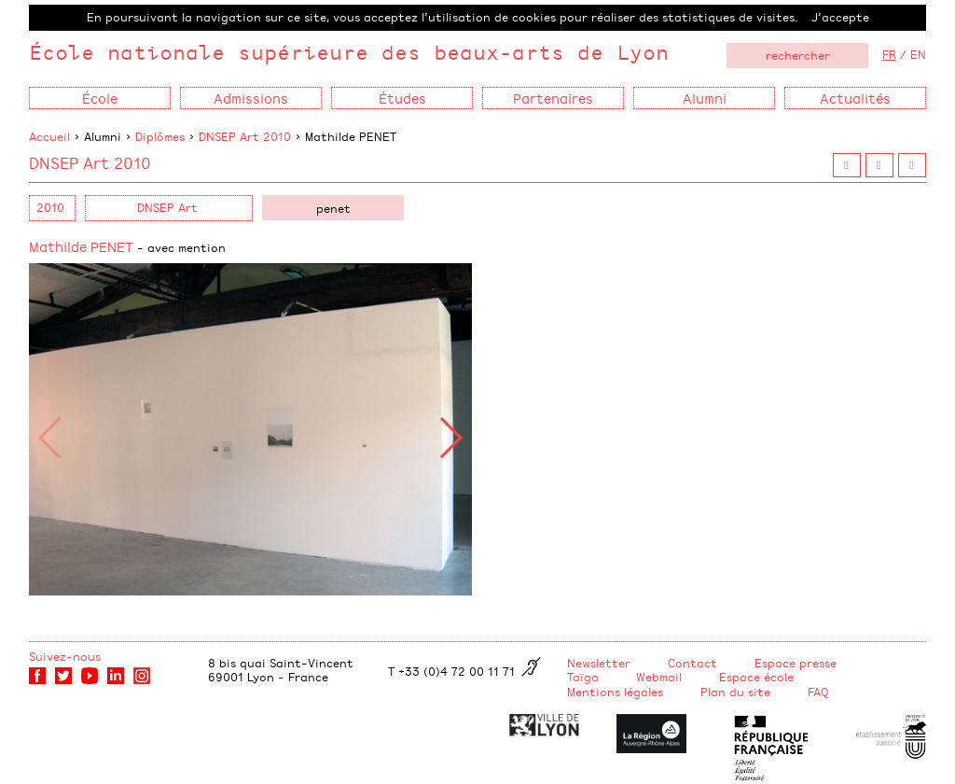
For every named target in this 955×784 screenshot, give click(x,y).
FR (889, 54)
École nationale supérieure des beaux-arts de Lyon (349, 51)
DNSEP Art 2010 (245, 136)
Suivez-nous (65, 656)
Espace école (756, 676)
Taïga (583, 676)
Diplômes (160, 136)
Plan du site (735, 691)
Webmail (659, 676)
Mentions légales (615, 691)
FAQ (818, 691)
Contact (692, 662)
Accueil (49, 136)
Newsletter (598, 662)
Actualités (855, 97)
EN (918, 54)
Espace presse (795, 662)
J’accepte (840, 16)
